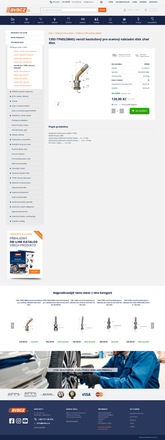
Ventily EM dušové (20, 78)
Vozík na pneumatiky (19, 197)
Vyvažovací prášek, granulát (22, 202)
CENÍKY (132, 427)
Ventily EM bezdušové (22, 71)
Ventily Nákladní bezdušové (24, 55)
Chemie (15, 101)
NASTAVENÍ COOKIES (104, 423)
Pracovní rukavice (18, 154)
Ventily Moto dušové (21, 82)
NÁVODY (133, 420)
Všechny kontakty (39, 427)
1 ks (115, 104)
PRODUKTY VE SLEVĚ (19, 33)
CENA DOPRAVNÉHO (104, 413)
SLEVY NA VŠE (103, 429)
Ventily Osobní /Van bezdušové (25, 51)
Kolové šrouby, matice (20, 125)
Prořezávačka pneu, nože (21, 159)
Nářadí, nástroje (18, 135)
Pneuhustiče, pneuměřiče (21, 139)
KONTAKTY (153, 2)
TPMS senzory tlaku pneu (21, 178)
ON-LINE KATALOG (123, 2)
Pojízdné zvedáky (18, 221)
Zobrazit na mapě (72, 421)
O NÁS (134, 2)
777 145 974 (66, 2)
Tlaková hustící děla (19, 187)
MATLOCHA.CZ (153, 437)
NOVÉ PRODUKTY (18, 37)
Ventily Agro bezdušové (22, 58)
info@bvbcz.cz (89, 2)
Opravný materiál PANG (21, 173)
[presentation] (12, 326)
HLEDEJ (102, 10)
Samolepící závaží (18, 168)
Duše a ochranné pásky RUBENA (24, 111)
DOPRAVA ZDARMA (104, 427)
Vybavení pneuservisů (20, 211)
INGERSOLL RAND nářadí (21, 115)
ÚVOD (111, 2)
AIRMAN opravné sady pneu (22, 91)
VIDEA (132, 423)
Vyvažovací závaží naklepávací (23, 207)
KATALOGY (133, 417)
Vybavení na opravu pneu (21, 183)
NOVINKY (143, 2)
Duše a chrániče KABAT (21, 106)
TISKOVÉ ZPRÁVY (103, 417)
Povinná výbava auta (19, 149)
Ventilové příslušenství (20, 192)
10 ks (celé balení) (128, 104)
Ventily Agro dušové (21, 75)
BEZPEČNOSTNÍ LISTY (137, 414)
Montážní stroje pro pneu (21, 144)
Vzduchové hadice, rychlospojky (23, 216)
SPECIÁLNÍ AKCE (17, 42)
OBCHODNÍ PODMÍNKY (105, 415)
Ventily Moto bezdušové (23, 62)
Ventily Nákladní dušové (22, 85)
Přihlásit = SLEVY (133, 10)
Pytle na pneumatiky (19, 163)
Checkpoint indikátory (20, 120)
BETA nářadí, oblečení (20, 96)
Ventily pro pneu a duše (18, 47)
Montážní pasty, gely (19, 130)
